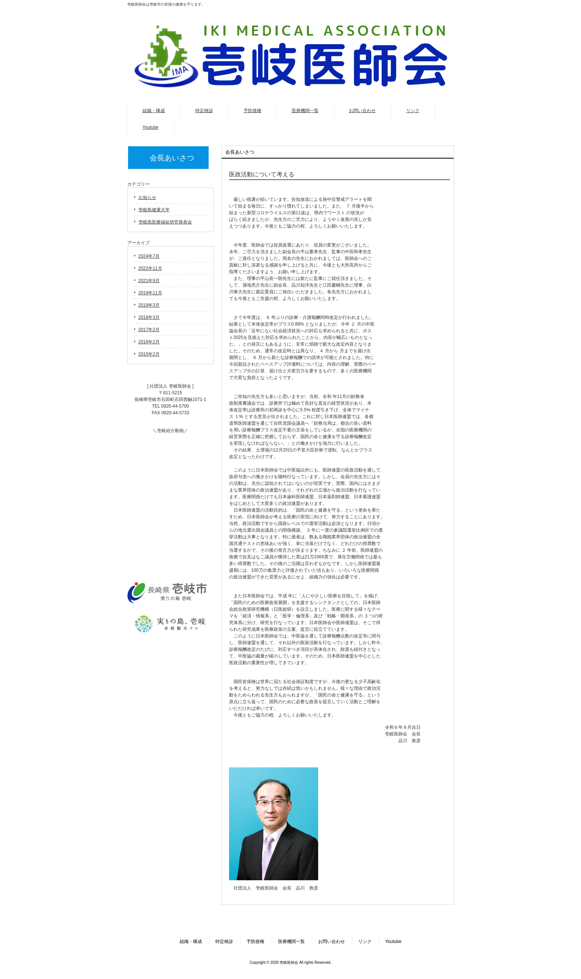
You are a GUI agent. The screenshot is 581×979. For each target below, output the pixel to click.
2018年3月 (149, 317)
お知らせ (147, 197)
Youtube (393, 941)
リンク (365, 941)
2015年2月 (149, 354)
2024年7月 (149, 256)
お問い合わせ (331, 941)
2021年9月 (149, 280)
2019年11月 (150, 293)
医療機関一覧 (291, 941)
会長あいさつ (172, 158)
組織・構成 (191, 941)
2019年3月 (149, 305)
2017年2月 (149, 329)
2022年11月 (150, 268)
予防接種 (255, 941)
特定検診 (224, 941)
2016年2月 (149, 342)
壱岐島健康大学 (154, 209)
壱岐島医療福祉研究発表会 (165, 222)
